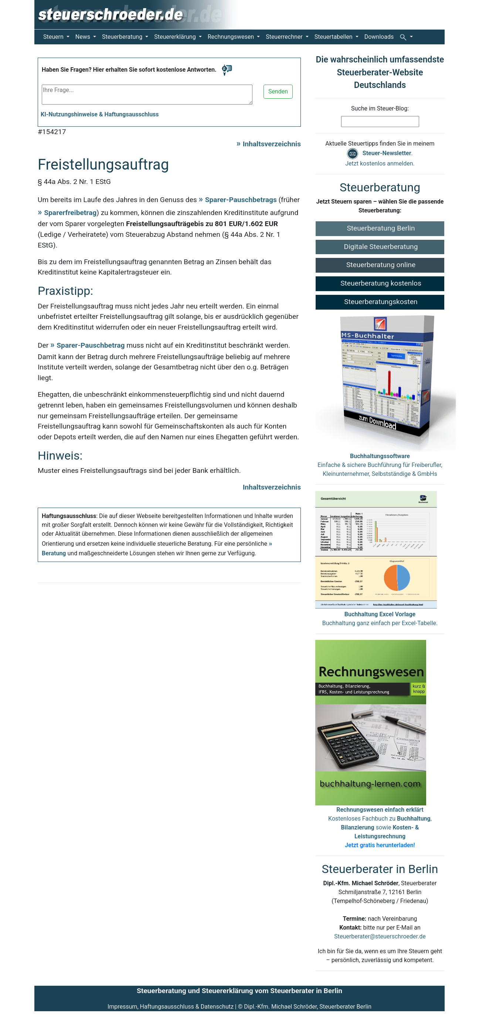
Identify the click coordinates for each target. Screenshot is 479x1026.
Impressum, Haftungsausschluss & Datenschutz (171, 1006)
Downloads (379, 36)
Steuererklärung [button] (175, 36)
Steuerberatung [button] (123, 36)
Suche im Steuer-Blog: (380, 108)
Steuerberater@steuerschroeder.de (379, 936)
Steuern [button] (54, 36)
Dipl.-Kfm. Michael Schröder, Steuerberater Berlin (307, 1006)
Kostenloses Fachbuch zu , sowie (380, 827)
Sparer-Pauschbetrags (241, 199)
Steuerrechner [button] (285, 36)
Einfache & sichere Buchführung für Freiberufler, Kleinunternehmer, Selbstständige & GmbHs (379, 465)
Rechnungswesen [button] (231, 36)
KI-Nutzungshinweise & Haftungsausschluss (100, 114)
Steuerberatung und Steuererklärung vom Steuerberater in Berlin (239, 990)
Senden (278, 91)
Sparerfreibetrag (70, 212)
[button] (406, 37)
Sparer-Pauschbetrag (91, 345)
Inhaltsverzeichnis (272, 144)
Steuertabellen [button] (334, 36)
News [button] (83, 36)
